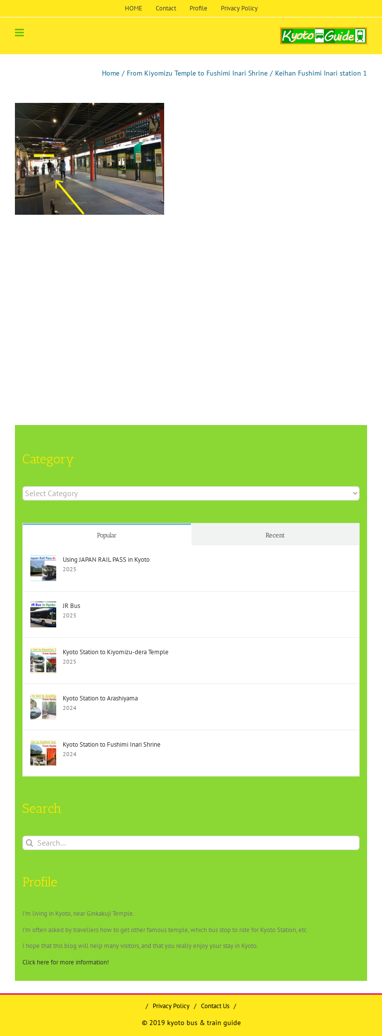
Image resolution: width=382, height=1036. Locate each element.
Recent (275, 535)
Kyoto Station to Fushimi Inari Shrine (112, 744)
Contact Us (215, 1006)
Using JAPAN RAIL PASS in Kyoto (106, 559)
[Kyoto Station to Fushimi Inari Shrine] (43, 745)
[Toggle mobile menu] (20, 32)
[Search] (29, 843)
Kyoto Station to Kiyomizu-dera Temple (116, 652)
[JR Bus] (43, 606)
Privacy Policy (171, 1006)
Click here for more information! (65, 962)
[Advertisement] (99, 294)
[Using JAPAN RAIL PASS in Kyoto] (43, 560)
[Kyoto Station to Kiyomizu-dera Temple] (43, 652)
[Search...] (191, 843)
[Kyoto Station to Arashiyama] (43, 698)
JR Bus (71, 606)
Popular (107, 535)
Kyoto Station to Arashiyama (100, 698)
